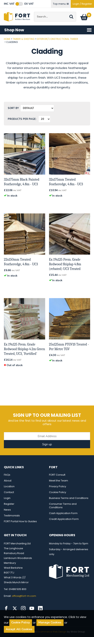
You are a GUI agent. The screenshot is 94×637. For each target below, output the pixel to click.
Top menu (61, 4)
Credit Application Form (64, 519)
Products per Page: (22, 119)
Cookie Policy (57, 492)
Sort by (13, 108)
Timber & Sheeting (23, 39)
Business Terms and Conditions (68, 498)
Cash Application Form (63, 513)
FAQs (7, 475)
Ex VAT (29, 4)
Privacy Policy (57, 486)
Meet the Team (58, 480)
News (7, 510)
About (7, 480)
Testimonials (12, 515)
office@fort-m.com (24, 596)
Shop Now (48, 30)
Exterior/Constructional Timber (57, 39)
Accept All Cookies (19, 629)
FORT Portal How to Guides (20, 521)
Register (9, 504)
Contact (9, 492)
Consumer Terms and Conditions (63, 505)
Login (7, 498)
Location (9, 486)
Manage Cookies (49, 622)
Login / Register (82, 4)
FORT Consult (57, 475)
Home (7, 39)
